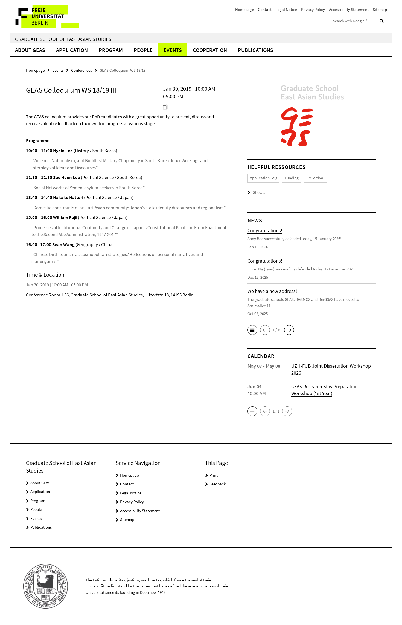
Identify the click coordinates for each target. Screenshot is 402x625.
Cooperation (210, 50)
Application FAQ (263, 177)
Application (72, 50)
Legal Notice (286, 9)
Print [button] (213, 475)
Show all (260, 192)
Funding (292, 177)
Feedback (217, 483)
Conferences (81, 70)
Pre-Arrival (315, 177)
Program (111, 50)
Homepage (244, 9)
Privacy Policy (313, 9)
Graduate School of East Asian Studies (63, 39)
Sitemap (380, 9)
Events (173, 50)
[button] (252, 329)
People (143, 50)
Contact (265, 9)
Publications (255, 50)
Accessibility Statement (349, 9)
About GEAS (30, 50)
